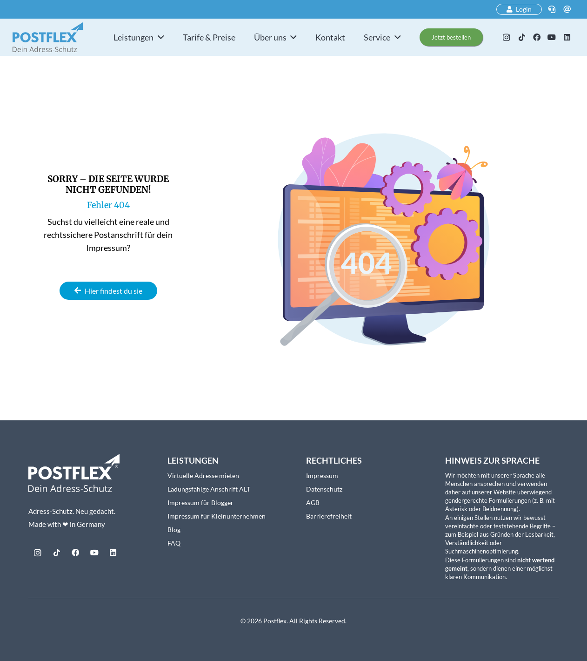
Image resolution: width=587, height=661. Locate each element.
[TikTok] (521, 37)
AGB (313, 502)
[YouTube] (551, 37)
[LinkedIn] (567, 37)
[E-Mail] (567, 9)
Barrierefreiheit (329, 516)
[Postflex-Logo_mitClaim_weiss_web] (74, 473)
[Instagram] (506, 37)
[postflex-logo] (48, 37)
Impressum (322, 475)
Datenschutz (324, 489)
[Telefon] (551, 9)
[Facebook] (536, 37)
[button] (158, 37)
